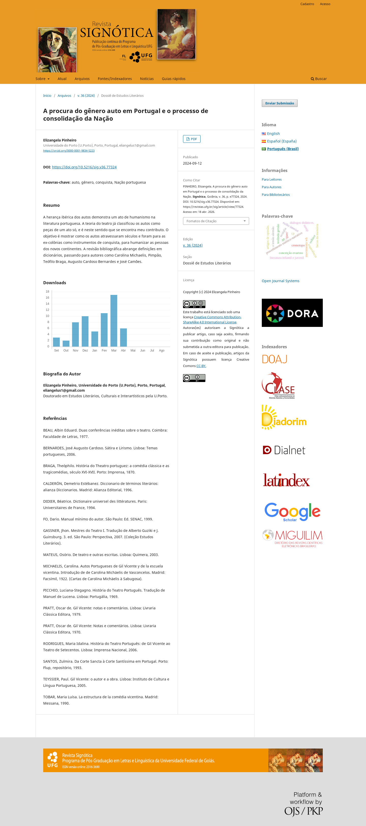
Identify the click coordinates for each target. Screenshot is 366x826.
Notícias (147, 78)
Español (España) (282, 141)
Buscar (319, 78)
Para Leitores (272, 179)
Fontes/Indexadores (115, 78)
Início (47, 95)
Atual (62, 78)
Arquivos (82, 78)
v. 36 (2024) (86, 95)
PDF (193, 139)
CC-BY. (201, 365)
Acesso (325, 4)
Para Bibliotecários (276, 194)
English (273, 133)
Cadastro (307, 4)
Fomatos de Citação (202, 221)
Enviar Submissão (279, 103)
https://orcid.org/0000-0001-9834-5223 (69, 150)
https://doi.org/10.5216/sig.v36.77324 (84, 167)
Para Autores (271, 187)
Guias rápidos (174, 78)
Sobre (41, 78)
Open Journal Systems (280, 280)
